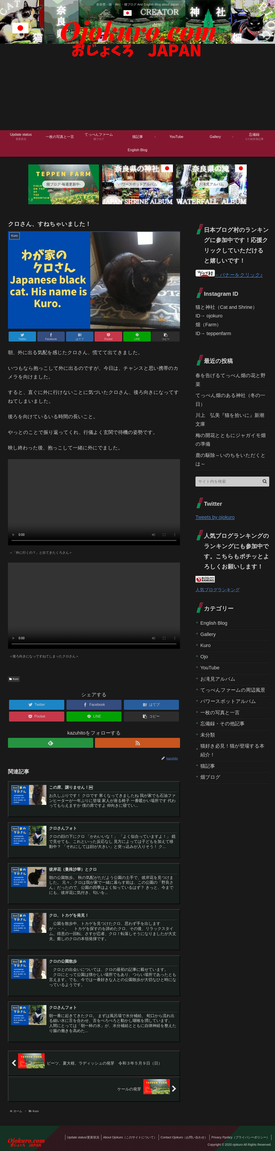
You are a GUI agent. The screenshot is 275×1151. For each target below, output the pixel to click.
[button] (265, 481)
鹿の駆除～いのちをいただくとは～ (230, 459)
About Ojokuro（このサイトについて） (128, 1137)
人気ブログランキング (217, 589)
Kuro (13, 679)
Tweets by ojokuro (215, 517)
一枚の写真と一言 (220, 712)
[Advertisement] (137, 97)
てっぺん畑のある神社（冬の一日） (230, 400)
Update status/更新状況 (80, 1137)
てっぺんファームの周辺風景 (232, 690)
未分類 (207, 735)
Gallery (208, 634)
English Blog (213, 623)
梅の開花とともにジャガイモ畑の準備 (230, 440)
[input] (232, 482)
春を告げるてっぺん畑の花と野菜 (230, 380)
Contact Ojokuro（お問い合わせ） (182, 1137)
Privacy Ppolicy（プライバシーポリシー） (240, 1137)
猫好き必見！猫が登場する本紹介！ (232, 750)
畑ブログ (210, 777)
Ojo (204, 656)
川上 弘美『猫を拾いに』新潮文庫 (229, 419)
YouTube (209, 667)
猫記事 (207, 766)
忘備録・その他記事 (222, 723)
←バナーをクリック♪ (229, 275)
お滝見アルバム (217, 679)
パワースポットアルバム (228, 701)
